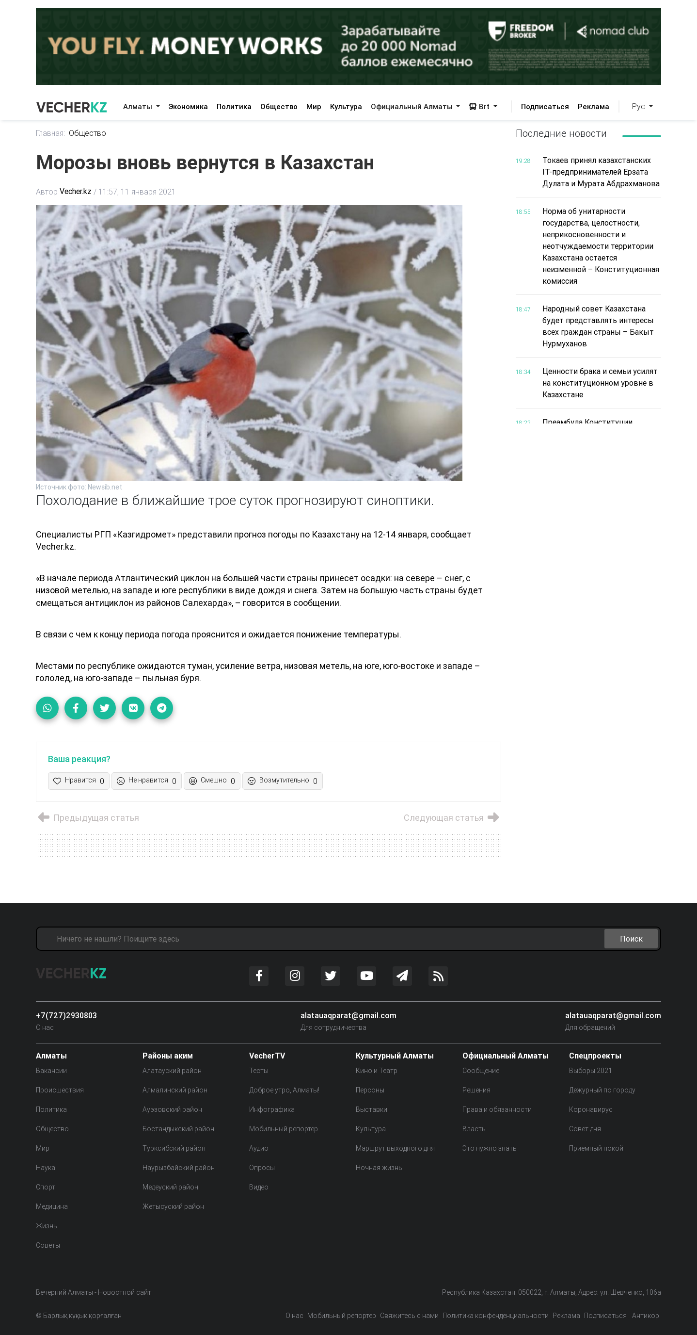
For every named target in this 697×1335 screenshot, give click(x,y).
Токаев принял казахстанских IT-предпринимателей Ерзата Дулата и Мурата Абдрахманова (601, 171)
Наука (45, 1167)
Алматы (138, 106)
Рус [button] (639, 106)
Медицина (52, 1206)
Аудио (259, 1148)
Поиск (631, 939)
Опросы (262, 1167)
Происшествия (60, 1090)
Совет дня (585, 1128)
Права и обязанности (497, 1109)
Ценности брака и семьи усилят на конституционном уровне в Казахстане (600, 382)
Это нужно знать (489, 1148)
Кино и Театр (376, 1070)
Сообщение (480, 1070)
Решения (476, 1090)
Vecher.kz (76, 191)
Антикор (645, 1315)
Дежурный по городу (602, 1090)
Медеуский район (170, 1187)
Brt (480, 106)
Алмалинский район (175, 1090)
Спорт (45, 1187)
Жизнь (46, 1225)
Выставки (371, 1109)
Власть (474, 1128)
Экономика (188, 106)
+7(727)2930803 (66, 1015)
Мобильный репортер (283, 1128)
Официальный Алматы (413, 106)
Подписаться (545, 106)
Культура (346, 106)
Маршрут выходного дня (395, 1148)
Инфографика (272, 1109)
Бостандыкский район (178, 1128)
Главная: (50, 133)
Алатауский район (172, 1070)
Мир (313, 106)
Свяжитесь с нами (409, 1315)
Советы (48, 1245)
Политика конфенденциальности (496, 1315)
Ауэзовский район (172, 1109)
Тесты (259, 1070)
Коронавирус (591, 1109)
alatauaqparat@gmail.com (348, 1015)
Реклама (593, 106)
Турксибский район (174, 1148)
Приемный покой (596, 1148)
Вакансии (51, 1070)
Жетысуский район (173, 1206)
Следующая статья (452, 818)
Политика (234, 106)
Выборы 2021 (590, 1070)
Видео (259, 1187)
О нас (45, 1027)
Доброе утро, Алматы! (284, 1090)
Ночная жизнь (379, 1167)
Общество (279, 106)
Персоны (370, 1090)
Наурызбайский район (179, 1167)
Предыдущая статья (88, 818)
